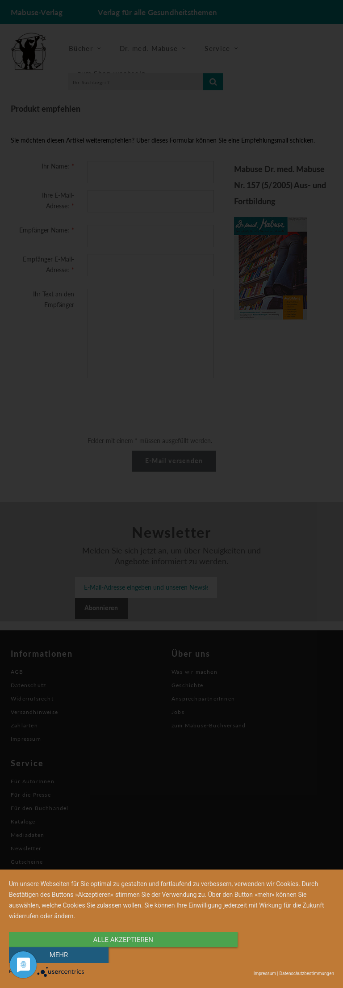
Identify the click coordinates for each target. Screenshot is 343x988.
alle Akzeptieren (123, 955)
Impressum (265, 973)
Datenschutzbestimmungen (306, 973)
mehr (285, 955)
